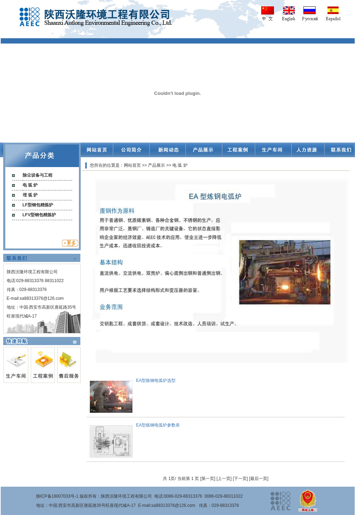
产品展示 (156, 165)
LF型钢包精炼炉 (38, 204)
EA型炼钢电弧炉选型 (156, 380)
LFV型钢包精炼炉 (39, 214)
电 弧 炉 (30, 185)
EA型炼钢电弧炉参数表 (158, 425)
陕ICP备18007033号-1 (57, 496)
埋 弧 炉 (30, 195)
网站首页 (132, 165)
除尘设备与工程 (37, 175)
